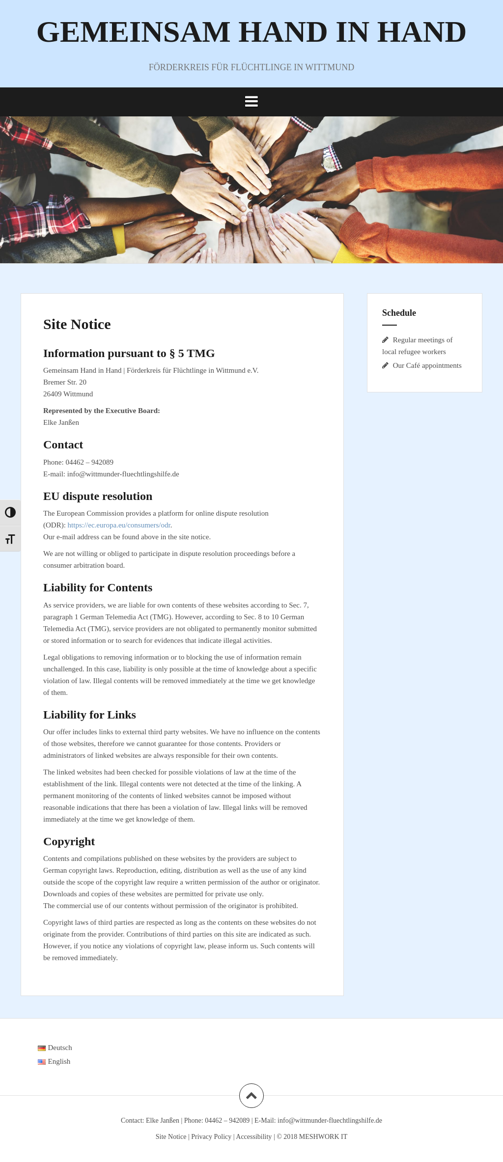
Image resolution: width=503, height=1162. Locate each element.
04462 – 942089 (227, 1120)
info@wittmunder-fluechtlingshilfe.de (330, 1120)
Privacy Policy (211, 1136)
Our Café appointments (427, 365)
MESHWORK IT (323, 1136)
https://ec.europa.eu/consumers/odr (119, 525)
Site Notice (171, 1136)
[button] (251, 101)
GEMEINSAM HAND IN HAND (251, 31)
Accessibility (254, 1136)
